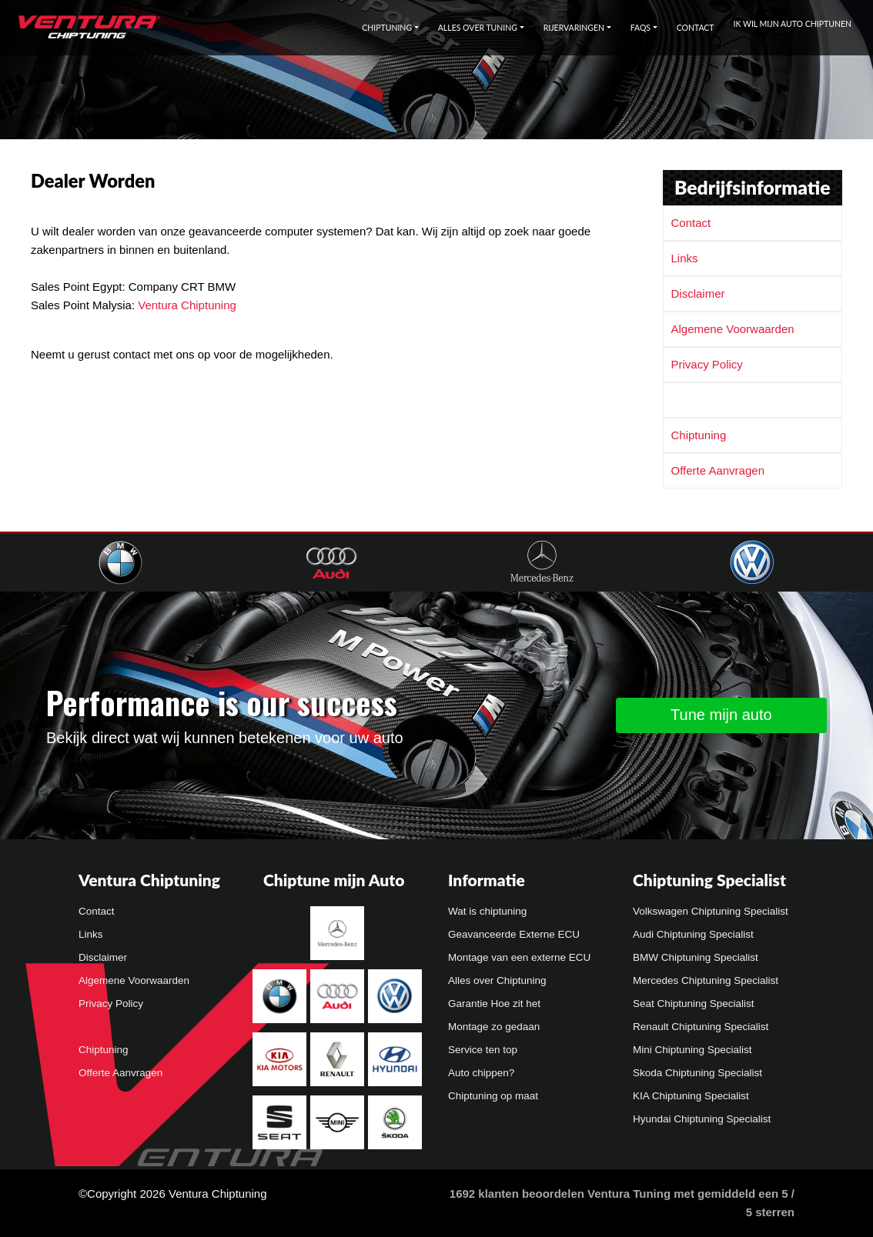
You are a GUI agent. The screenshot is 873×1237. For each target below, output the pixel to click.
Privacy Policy (707, 364)
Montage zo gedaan (494, 1026)
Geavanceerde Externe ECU (514, 934)
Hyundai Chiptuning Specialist (702, 1119)
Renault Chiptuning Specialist (700, 1026)
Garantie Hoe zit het (494, 1003)
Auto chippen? (481, 1073)
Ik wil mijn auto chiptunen (792, 23)
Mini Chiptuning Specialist (692, 1049)
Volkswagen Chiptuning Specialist (710, 911)
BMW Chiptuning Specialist (695, 957)
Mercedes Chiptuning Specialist (705, 980)
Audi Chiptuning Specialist (693, 934)
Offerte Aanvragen (717, 470)
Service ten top (482, 1049)
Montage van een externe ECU (519, 957)
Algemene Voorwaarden (732, 328)
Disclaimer (698, 293)
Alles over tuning (477, 27)
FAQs (640, 27)
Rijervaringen (574, 27)
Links (684, 258)
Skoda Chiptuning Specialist (697, 1073)
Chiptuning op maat (493, 1096)
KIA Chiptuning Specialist (691, 1096)
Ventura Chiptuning (187, 305)
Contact (695, 27)
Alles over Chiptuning (497, 980)
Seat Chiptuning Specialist (693, 1003)
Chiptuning (387, 27)
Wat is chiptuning (487, 911)
